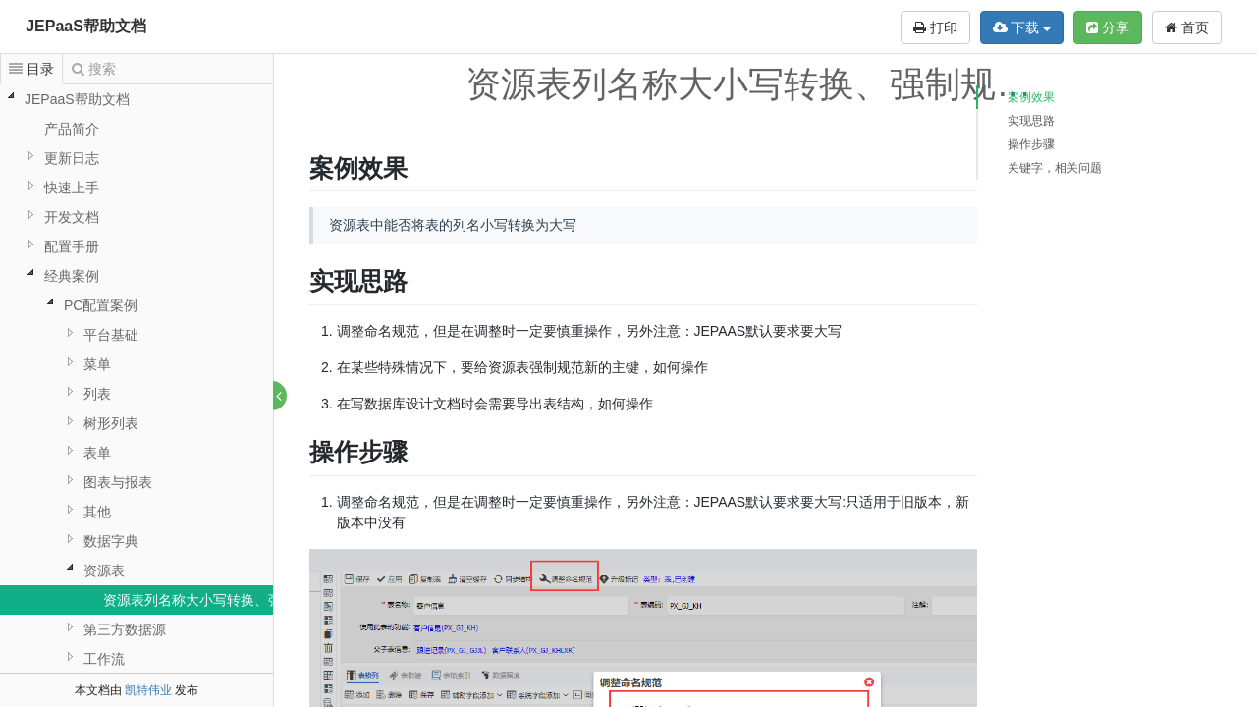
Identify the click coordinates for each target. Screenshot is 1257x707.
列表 (97, 394)
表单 (97, 453)
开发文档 (71, 217)
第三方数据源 (124, 629)
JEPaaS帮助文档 (86, 26)
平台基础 (110, 335)
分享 (1107, 27)
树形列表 (110, 423)
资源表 (104, 570)
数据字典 (110, 541)
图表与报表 (117, 482)
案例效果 (1031, 97)
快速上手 (71, 187)
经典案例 (71, 276)
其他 (97, 511)
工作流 (104, 659)
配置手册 (71, 246)
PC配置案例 (100, 305)
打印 (935, 27)
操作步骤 (1031, 144)
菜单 (97, 364)
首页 (1187, 27)
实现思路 (1031, 121)
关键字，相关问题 (1055, 168)
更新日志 (71, 158)
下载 (1022, 27)
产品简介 (71, 128)
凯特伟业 (148, 690)
